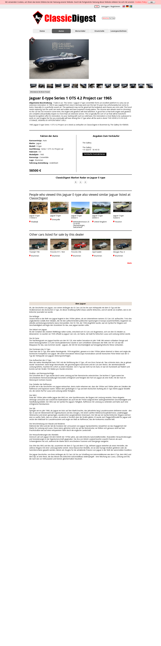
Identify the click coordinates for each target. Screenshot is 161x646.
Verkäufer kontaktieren (94, 154)
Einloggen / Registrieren (110, 6)
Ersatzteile (99, 31)
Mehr (129, 263)
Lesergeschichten (118, 31)
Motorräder (80, 31)
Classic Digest (64, 18)
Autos (61, 31)
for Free (109, 18)
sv (131, 6)
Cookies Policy (141, 2)
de (127, 6)
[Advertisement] (113, 59)
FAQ (97, 6)
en (123, 6)
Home (42, 31)
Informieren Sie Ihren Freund (40, 92)
